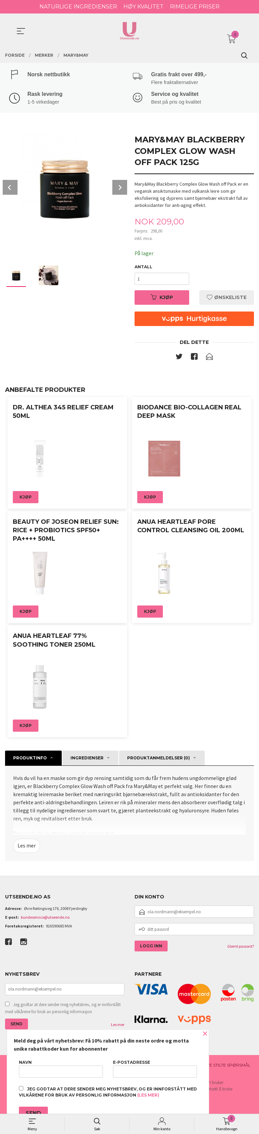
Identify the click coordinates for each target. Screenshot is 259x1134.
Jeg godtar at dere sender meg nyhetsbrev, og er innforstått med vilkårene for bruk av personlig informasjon (63, 1009)
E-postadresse (155, 1069)
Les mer (27, 846)
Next (119, 188)
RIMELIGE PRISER (195, 6)
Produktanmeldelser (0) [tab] (158, 758)
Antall (143, 267)
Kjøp (162, 298)
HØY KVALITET (143, 6)
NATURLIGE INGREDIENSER (78, 6)
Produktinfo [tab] (30, 758)
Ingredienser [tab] (87, 758)
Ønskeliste (227, 298)
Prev (10, 188)
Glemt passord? (240, 947)
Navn (61, 1069)
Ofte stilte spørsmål (226, 1066)
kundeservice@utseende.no (45, 918)
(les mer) (148, 1095)
